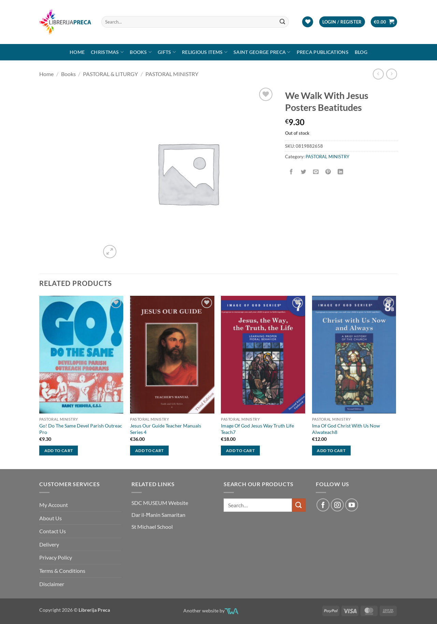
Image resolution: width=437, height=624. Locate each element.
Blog (361, 52)
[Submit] (282, 22)
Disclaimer (51, 584)
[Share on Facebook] (291, 171)
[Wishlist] (307, 22)
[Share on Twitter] (303, 171)
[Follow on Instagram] (337, 504)
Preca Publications (323, 52)
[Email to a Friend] (316, 171)
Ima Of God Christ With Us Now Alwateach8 (346, 429)
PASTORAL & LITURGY (110, 74)
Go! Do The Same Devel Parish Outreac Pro (80, 429)
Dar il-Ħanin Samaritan (158, 514)
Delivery (49, 544)
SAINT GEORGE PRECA (262, 52)
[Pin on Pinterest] (328, 171)
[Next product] (378, 74)
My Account (53, 505)
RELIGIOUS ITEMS (204, 52)
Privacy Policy (55, 557)
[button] (342, 22)
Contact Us (52, 531)
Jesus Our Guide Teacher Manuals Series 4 (165, 429)
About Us (50, 518)
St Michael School (152, 526)
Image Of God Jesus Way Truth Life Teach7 (257, 429)
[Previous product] (391, 74)
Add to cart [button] (58, 450)
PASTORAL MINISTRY (171, 74)
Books (141, 52)
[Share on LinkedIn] (340, 171)
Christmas (107, 52)
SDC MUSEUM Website (159, 502)
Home (77, 52)
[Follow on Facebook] (322, 504)
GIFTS (167, 52)
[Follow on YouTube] (351, 504)
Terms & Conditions (62, 570)
